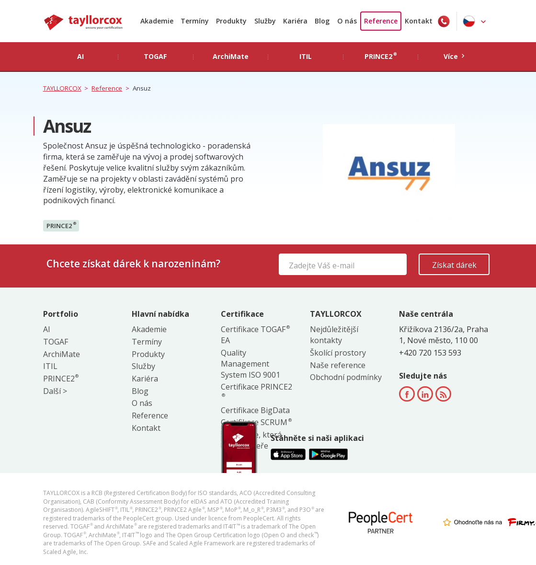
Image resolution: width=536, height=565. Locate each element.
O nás (347, 20)
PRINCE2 (61, 225)
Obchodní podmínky (346, 377)
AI (46, 329)
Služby (265, 20)
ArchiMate (61, 354)
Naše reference (337, 365)
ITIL (50, 366)
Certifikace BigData (255, 410)
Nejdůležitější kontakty (334, 335)
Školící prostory (338, 352)
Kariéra (295, 20)
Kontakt (419, 20)
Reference (381, 20)
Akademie (156, 20)
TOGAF (55, 341)
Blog (322, 20)
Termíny (195, 20)
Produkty (231, 20)
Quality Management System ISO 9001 (250, 363)
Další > (55, 391)
